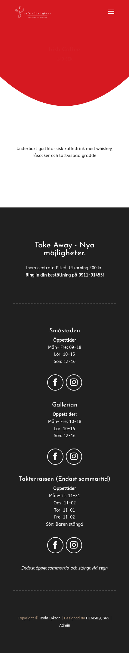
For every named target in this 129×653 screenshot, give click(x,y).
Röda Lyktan (50, 618)
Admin (64, 625)
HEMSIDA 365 (97, 618)
